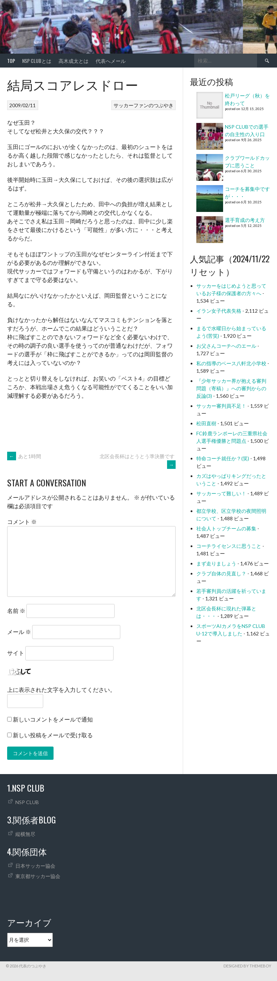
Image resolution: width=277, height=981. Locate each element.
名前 (16, 610)
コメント (22, 521)
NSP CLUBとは (36, 60)
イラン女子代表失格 (218, 311)
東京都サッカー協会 (37, 876)
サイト (15, 652)
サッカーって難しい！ (221, 493)
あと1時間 (24, 456)
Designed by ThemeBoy (247, 965)
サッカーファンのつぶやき (143, 105)
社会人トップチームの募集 (226, 528)
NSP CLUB (27, 802)
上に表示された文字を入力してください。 (61, 689)
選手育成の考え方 (245, 220)
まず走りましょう (216, 563)
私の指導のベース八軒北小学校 (231, 363)
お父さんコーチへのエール (226, 346)
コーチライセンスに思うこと (228, 546)
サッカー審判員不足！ (221, 406)
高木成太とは (74, 60)
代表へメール (111, 60)
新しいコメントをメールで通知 (53, 719)
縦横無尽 (25, 834)
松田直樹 (206, 423)
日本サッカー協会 (35, 866)
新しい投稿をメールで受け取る (53, 735)
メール (19, 631)
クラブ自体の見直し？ (221, 573)
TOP (11, 60)
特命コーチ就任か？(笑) (222, 458)
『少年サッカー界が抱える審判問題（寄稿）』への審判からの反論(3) (231, 388)
